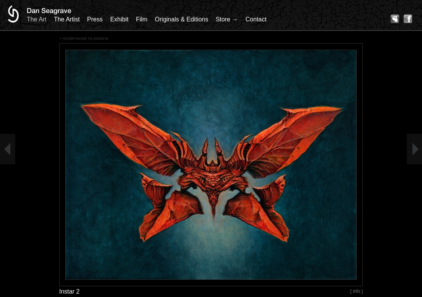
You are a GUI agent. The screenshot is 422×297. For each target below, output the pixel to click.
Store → (227, 19)
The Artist (67, 19)
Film (141, 19)
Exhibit (119, 19)
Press (95, 19)
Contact (256, 19)
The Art (37, 19)
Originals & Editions (182, 19)
